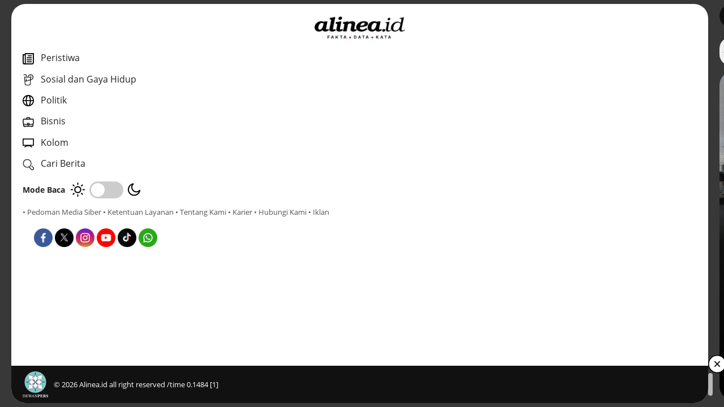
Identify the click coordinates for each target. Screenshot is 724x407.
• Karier (87, 222)
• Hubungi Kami (127, 222)
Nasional (258, 253)
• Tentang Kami (48, 222)
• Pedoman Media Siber (62, 212)
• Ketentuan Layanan (138, 212)
